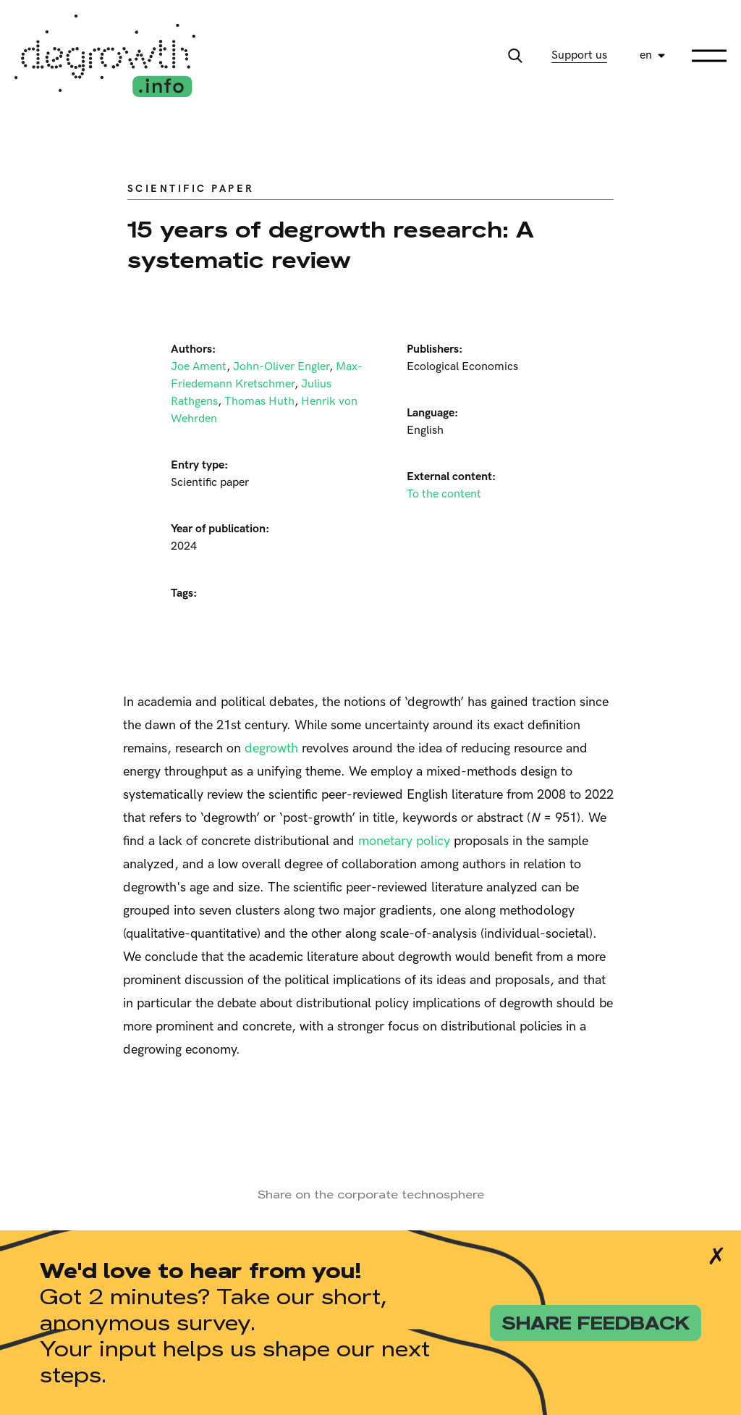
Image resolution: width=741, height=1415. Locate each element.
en (646, 55)
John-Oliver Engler (281, 367)
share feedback (595, 1323)
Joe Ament (198, 367)
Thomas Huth (259, 401)
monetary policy (404, 841)
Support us (579, 55)
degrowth (271, 748)
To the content (444, 494)
